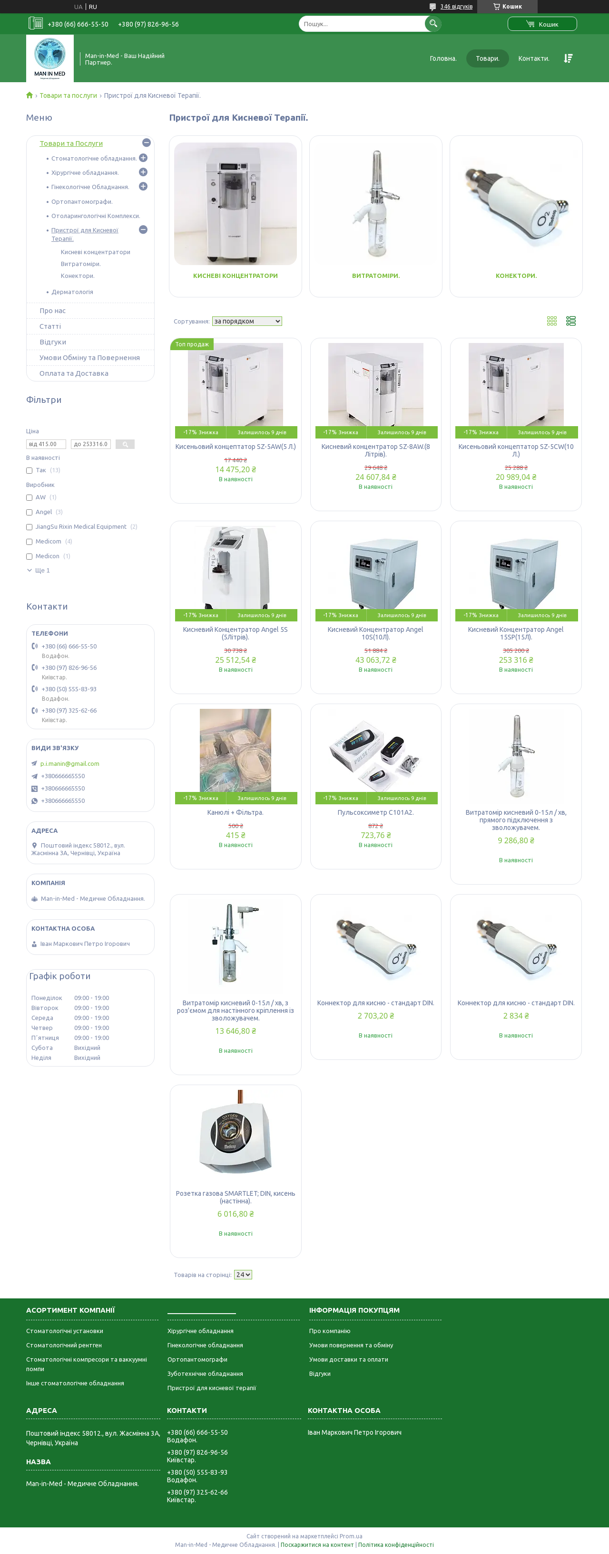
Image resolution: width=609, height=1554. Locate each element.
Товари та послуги (68, 95)
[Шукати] (433, 23)
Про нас (52, 310)
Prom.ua (351, 1536)
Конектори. (516, 275)
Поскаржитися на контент (317, 1545)
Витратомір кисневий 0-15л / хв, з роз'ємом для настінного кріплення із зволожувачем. (235, 1010)
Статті (50, 326)
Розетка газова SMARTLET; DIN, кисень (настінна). (235, 1197)
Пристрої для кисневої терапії (211, 1387)
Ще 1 (42, 570)
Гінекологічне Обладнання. (90, 186)
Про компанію (330, 1330)
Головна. (443, 58)
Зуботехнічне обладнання (205, 1373)
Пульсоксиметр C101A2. (376, 812)
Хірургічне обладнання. (85, 172)
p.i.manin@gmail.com (69, 763)
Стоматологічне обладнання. (94, 158)
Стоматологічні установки (64, 1330)
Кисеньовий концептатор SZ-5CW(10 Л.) (516, 450)
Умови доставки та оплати (348, 1359)
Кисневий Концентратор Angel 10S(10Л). (375, 633)
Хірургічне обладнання (200, 1330)
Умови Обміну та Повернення (89, 357)
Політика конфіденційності (396, 1545)
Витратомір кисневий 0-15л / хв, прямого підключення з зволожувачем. (516, 820)
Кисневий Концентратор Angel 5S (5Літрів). (235, 633)
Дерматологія (72, 291)
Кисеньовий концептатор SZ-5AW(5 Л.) (236, 446)
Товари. (488, 58)
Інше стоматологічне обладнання (75, 1383)
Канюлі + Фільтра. (235, 812)
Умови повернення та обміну (351, 1345)
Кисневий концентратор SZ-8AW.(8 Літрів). (376, 450)
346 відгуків (456, 6)
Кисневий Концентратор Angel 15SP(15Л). (516, 633)
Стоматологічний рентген (64, 1345)
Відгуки (52, 342)
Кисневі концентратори (235, 275)
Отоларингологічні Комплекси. (95, 215)
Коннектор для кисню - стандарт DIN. (375, 1003)
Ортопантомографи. (82, 201)
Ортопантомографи (197, 1359)
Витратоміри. (376, 275)
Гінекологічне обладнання (205, 1345)
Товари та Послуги (71, 143)
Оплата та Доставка (73, 373)
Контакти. (534, 58)
